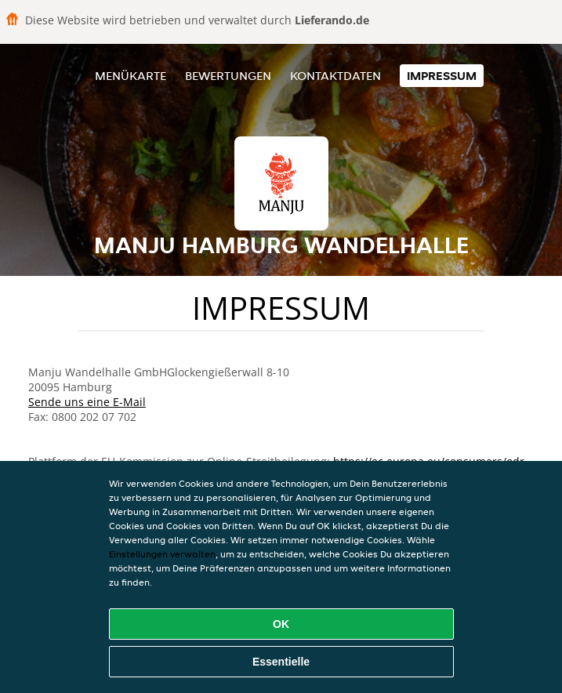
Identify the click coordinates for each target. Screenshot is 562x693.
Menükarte (130, 75)
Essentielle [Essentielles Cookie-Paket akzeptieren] (281, 661)
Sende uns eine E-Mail (87, 401)
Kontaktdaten (335, 75)
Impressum (442, 75)
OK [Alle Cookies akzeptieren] (281, 624)
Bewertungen (228, 75)
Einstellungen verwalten (162, 554)
